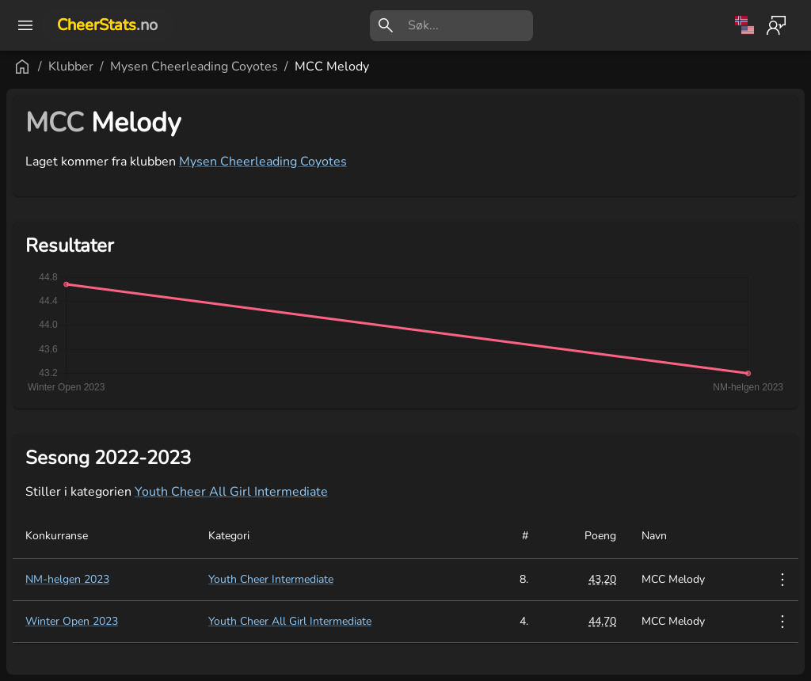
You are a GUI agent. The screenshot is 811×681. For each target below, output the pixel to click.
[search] (470, 25)
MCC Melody (332, 66)
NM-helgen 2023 (67, 579)
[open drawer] (25, 25)
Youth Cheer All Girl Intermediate (231, 491)
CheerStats (107, 25)
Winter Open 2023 (71, 621)
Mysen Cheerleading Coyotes (194, 66)
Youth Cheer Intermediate (270, 579)
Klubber (70, 66)
